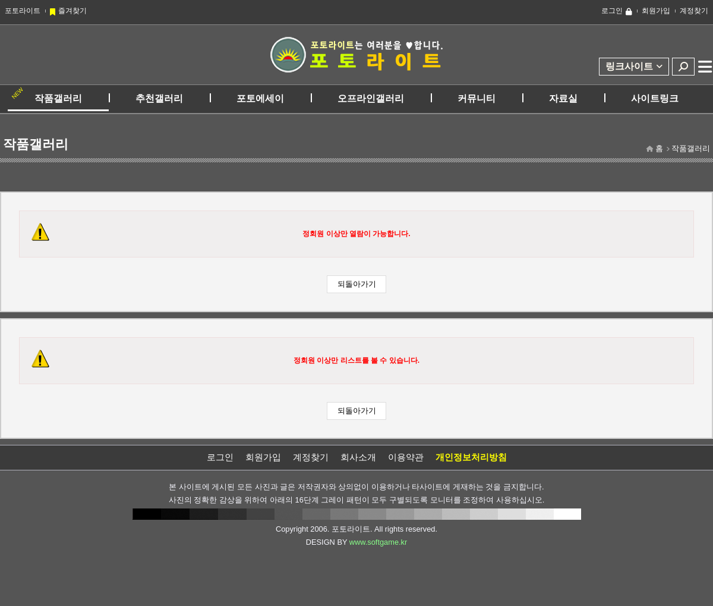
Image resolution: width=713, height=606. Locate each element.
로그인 (612, 11)
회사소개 (358, 457)
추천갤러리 (159, 98)
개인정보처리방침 (471, 457)
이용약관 (406, 457)
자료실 (563, 98)
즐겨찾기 (72, 11)
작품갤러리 (58, 98)
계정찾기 (694, 11)
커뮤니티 (477, 98)
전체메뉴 (705, 67)
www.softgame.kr (378, 542)
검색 (683, 67)
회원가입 (656, 11)
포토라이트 (22, 11)
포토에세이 (260, 98)
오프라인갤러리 (370, 98)
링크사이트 (629, 66)
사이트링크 (655, 98)
